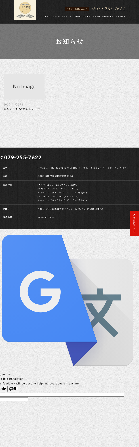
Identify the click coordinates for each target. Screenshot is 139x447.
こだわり (77, 16)
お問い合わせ (107, 16)
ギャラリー (66, 16)
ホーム (47, 16)
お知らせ (96, 16)
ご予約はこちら (134, 223)
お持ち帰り (120, 16)
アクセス (87, 16)
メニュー (56, 16)
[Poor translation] (13, 389)
